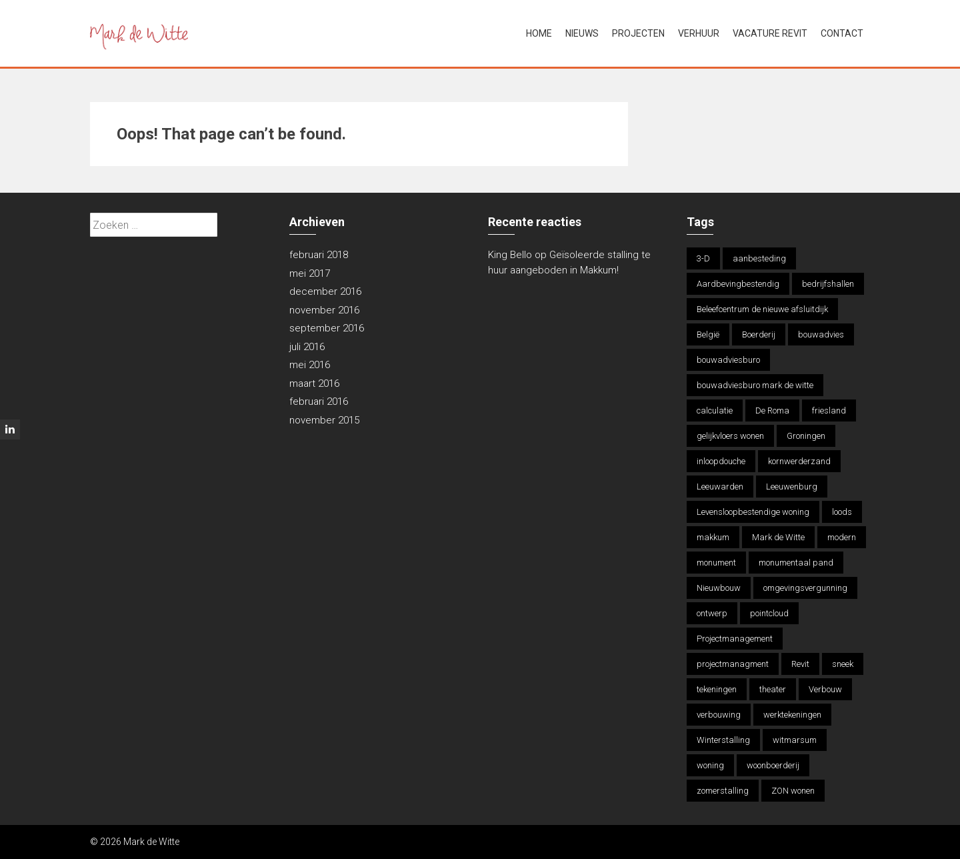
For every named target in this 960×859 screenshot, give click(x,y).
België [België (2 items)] (708, 334)
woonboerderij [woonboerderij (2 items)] (773, 765)
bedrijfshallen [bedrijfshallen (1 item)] (828, 284)
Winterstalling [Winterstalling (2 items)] (723, 740)
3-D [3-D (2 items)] (703, 258)
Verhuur (698, 33)
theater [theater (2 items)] (772, 689)
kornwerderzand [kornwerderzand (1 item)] (799, 461)
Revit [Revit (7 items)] (800, 664)
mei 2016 (309, 365)
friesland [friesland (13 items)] (829, 410)
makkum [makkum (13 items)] (713, 537)
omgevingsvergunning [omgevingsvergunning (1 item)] (805, 588)
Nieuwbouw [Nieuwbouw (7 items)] (719, 588)
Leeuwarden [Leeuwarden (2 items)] (720, 487)
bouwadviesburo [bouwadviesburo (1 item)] (728, 360)
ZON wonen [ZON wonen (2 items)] (793, 791)
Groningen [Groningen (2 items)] (806, 436)
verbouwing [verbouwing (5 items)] (719, 715)
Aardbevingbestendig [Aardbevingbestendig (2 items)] (738, 284)
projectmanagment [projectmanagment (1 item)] (733, 664)
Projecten (638, 33)
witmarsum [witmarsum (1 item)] (795, 740)
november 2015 (324, 420)
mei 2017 (309, 273)
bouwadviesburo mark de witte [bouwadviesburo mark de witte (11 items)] (755, 385)
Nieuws (582, 33)
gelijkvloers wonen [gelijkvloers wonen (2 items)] (730, 436)
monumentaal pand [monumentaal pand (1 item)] (796, 563)
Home (539, 33)
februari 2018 (318, 255)
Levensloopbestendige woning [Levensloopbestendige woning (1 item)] (753, 512)
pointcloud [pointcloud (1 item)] (769, 613)
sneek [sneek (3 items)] (842, 664)
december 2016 (325, 291)
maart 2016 (314, 383)
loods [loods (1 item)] (842, 512)
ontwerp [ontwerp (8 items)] (712, 613)
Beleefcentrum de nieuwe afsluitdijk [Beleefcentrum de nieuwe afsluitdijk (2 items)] (762, 309)
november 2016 (324, 310)
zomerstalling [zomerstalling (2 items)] (723, 791)
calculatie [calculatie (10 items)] (715, 410)
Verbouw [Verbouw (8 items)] (825, 689)
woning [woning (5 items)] (710, 765)
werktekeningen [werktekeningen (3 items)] (792, 715)
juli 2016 (307, 347)
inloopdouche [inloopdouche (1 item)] (721, 461)
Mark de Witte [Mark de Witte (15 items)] (778, 537)
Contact (842, 33)
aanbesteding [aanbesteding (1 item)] (759, 258)
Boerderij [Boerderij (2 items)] (758, 334)
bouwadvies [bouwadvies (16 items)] (821, 334)
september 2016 (326, 328)
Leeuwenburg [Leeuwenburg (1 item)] (791, 487)
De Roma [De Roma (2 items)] (772, 410)
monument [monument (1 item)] (716, 563)
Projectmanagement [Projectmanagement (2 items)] (735, 639)
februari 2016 (318, 401)
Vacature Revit (770, 33)
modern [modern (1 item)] (841, 537)
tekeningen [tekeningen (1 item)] (717, 689)
